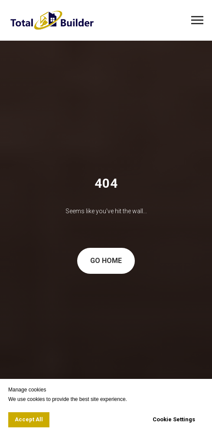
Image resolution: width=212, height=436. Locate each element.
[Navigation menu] (197, 20)
